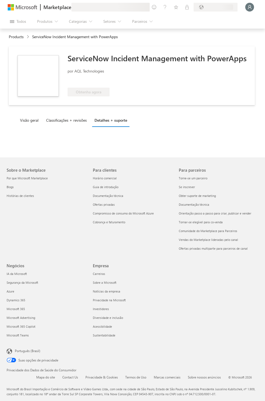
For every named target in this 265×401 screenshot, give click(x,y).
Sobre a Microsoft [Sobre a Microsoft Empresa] (104, 282)
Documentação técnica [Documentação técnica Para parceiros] (194, 204)
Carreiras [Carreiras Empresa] (99, 274)
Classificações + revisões (66, 120)
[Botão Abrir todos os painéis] (18, 21)
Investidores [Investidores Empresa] (101, 309)
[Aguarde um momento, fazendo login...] (249, 7)
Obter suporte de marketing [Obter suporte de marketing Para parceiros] (197, 196)
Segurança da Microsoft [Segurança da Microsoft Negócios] (22, 282)
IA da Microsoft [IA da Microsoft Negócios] (17, 274)
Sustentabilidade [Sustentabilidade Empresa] (104, 335)
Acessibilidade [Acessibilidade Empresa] (102, 326)
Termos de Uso (135, 377)
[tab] (31, 120)
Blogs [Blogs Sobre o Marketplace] (10, 187)
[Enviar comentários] (154, 7)
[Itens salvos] (176, 7)
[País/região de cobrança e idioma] (216, 7)
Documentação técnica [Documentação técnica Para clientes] (108, 196)
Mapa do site (45, 377)
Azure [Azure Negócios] (10, 291)
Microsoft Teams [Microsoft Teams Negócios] (18, 335)
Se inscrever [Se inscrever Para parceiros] (187, 187)
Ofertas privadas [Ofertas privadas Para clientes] (104, 204)
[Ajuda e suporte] (165, 7)
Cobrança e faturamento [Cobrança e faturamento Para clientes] (109, 222)
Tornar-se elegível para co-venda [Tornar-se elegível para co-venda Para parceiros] (201, 222)
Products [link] (16, 36)
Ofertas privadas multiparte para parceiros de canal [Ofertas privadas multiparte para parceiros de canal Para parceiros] (213, 248)
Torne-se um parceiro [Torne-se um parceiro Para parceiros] (193, 178)
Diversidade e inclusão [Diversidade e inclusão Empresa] (108, 318)
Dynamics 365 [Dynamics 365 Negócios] (16, 300)
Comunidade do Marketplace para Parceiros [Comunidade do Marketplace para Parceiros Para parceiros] (208, 231)
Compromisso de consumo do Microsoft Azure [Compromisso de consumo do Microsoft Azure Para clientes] (123, 213)
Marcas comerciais (167, 377)
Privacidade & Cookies (101, 377)
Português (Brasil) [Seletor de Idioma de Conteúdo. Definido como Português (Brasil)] (27, 351)
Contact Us (70, 377)
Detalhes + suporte (110, 120)
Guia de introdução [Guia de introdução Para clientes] (105, 187)
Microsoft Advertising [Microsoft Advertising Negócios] (21, 318)
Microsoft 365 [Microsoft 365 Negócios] (16, 309)
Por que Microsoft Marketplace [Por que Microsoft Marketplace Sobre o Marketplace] (27, 178)
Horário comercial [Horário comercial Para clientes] (105, 178)
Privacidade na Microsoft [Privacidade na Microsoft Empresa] (109, 300)
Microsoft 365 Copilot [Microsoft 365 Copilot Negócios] (21, 326)
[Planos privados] (187, 7)
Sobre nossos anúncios (204, 377)
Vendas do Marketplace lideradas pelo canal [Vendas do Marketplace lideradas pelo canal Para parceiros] (208, 240)
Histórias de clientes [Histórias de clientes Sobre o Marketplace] (20, 196)
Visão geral (29, 120)
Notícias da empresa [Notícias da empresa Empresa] (106, 291)
